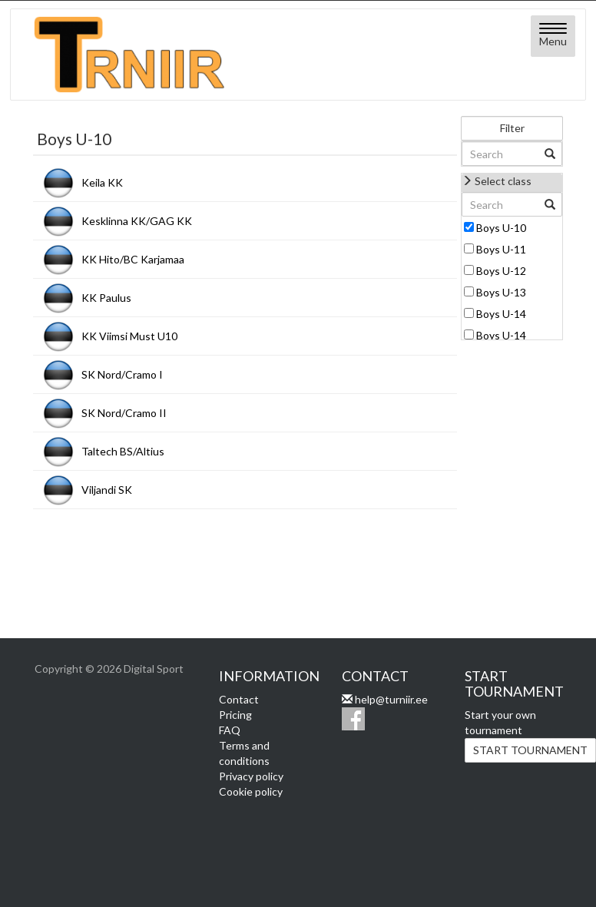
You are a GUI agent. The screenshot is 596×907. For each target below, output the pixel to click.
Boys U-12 (501, 270)
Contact (239, 699)
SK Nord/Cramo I (122, 374)
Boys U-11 (501, 249)
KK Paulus (106, 297)
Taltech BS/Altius (122, 451)
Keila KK (102, 182)
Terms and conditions (244, 753)
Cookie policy (251, 791)
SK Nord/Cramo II (124, 412)
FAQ (229, 730)
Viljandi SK (106, 489)
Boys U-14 (501, 313)
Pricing (235, 714)
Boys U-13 (501, 292)
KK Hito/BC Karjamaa (132, 259)
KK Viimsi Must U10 (129, 336)
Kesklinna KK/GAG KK (136, 220)
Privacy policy (251, 776)
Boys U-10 (501, 227)
